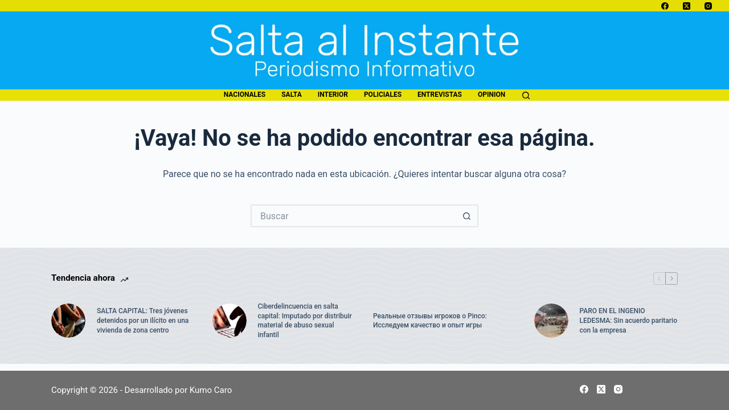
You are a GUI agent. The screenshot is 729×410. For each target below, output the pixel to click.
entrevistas (439, 95)
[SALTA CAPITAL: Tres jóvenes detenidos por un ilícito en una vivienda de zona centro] (68, 321)
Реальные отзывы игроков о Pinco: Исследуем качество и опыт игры (430, 321)
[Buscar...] (353, 215)
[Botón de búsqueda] (467, 215)
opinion (491, 95)
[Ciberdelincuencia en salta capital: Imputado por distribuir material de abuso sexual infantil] (229, 321)
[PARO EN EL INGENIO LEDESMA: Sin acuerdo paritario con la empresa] (551, 321)
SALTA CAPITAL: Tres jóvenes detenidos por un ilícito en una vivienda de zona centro (143, 320)
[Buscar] (526, 95)
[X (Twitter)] (686, 6)
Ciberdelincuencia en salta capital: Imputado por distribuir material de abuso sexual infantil (305, 320)
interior (333, 95)
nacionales (244, 95)
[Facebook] (665, 6)
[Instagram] (708, 6)
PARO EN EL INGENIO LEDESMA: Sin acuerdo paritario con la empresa (628, 320)
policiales (383, 95)
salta (291, 95)
